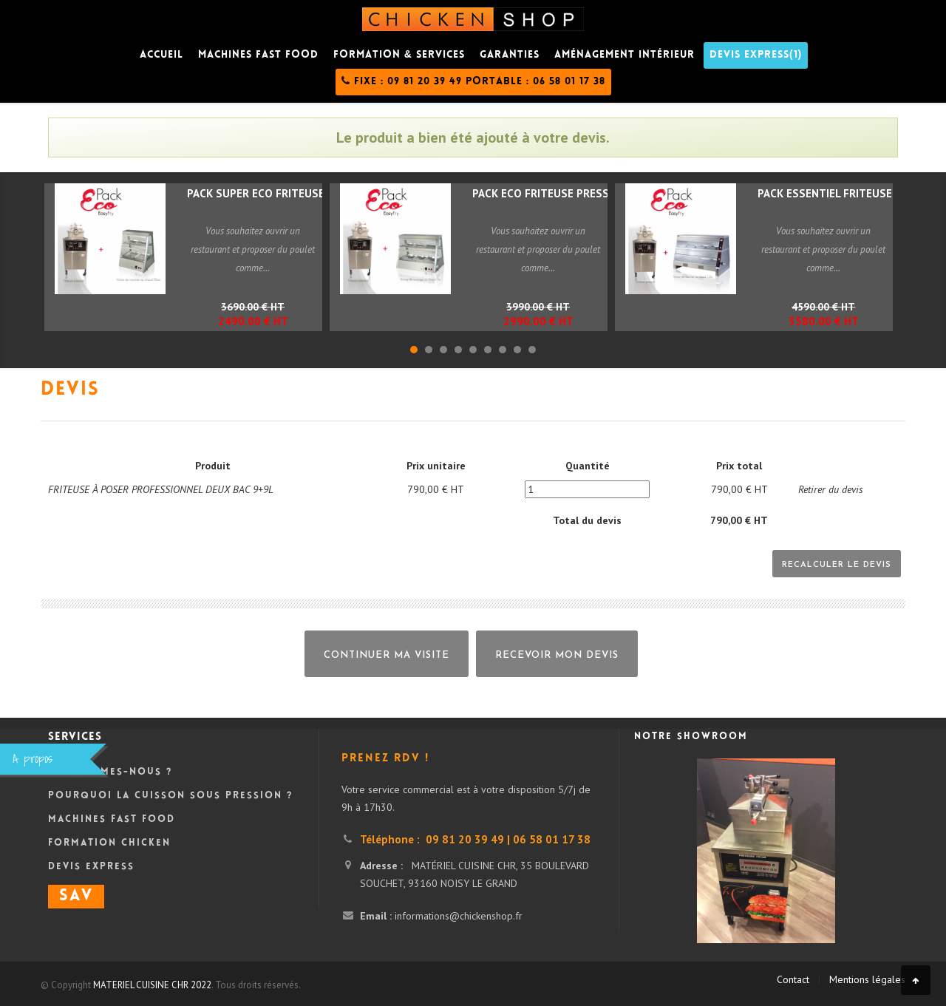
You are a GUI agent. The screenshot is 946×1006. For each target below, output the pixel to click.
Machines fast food (258, 55)
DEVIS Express (91, 867)
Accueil (161, 55)
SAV (76, 896)
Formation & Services (399, 55)
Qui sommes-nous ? (110, 772)
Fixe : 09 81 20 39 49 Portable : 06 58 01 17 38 (473, 81)
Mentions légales (867, 979)
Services (75, 737)
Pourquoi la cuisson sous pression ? (170, 796)
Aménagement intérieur (624, 55)
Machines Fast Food (111, 819)
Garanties (510, 55)
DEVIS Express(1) (756, 55)
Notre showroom (691, 737)
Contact (793, 979)
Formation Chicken (109, 843)
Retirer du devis (830, 489)
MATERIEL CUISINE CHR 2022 (152, 985)
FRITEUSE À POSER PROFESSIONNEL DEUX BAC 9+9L (160, 489)
